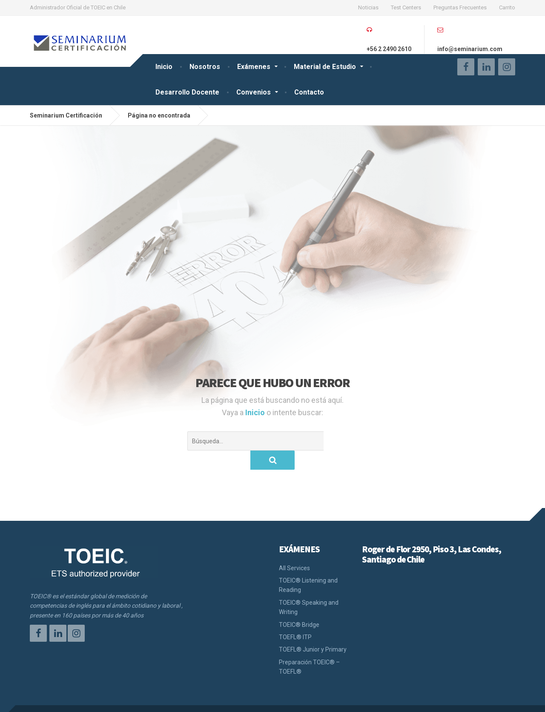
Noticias (368, 7)
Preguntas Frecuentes (460, 7)
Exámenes (253, 67)
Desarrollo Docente (187, 92)
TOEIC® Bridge (299, 605)
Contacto (309, 92)
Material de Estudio (325, 67)
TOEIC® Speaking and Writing (308, 588)
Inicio (163, 67)
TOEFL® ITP (295, 617)
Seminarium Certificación (66, 698)
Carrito (507, 7)
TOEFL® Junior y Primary (313, 630)
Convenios (253, 92)
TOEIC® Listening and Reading (308, 566)
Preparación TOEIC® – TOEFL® (309, 648)
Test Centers (406, 7)
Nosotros (204, 67)
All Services (294, 548)
